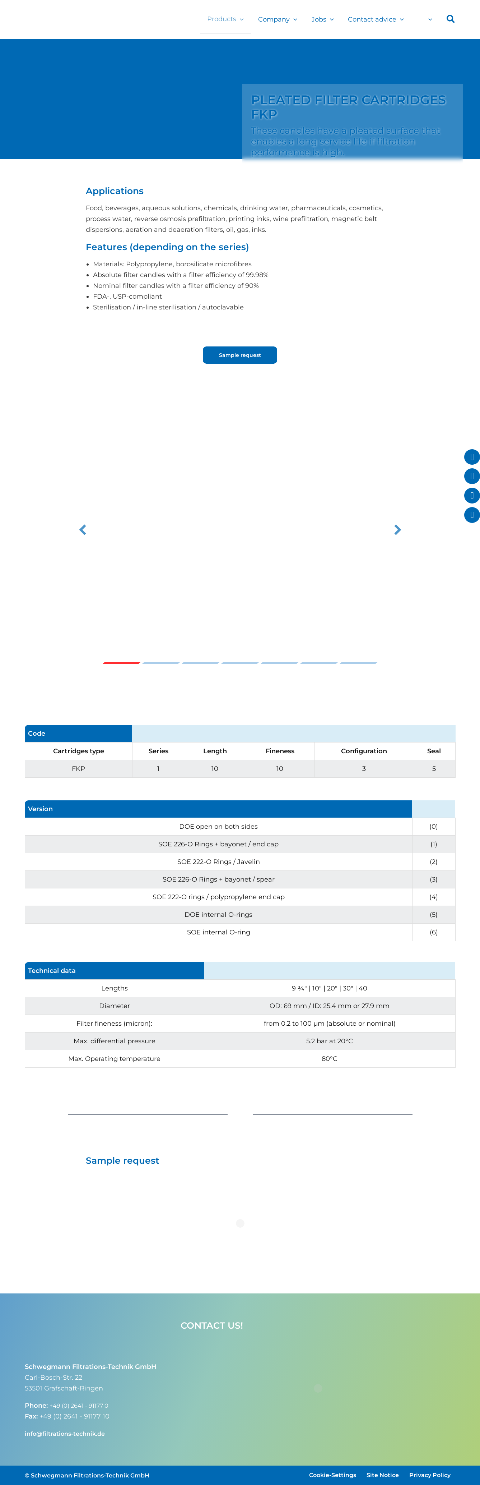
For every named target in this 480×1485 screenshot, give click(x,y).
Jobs (326, 19)
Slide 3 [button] (201, 663)
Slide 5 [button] (280, 663)
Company (282, 19)
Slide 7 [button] (359, 663)
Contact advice (378, 19)
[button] (246, 19)
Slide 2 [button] (161, 663)
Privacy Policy (430, 1475)
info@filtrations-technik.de (69, 1434)
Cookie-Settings (332, 1475)
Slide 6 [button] (319, 663)
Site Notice (383, 1475)
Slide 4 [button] (240, 663)
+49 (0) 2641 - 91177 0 (83, 1406)
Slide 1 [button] (122, 663)
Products (232, 19)
